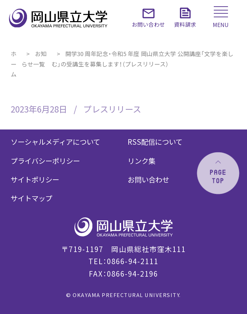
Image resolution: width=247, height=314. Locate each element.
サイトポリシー (35, 179)
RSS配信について (155, 141)
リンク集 (141, 160)
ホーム (14, 64)
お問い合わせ (148, 179)
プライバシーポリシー (45, 160)
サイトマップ (31, 198)
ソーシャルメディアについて (55, 141)
